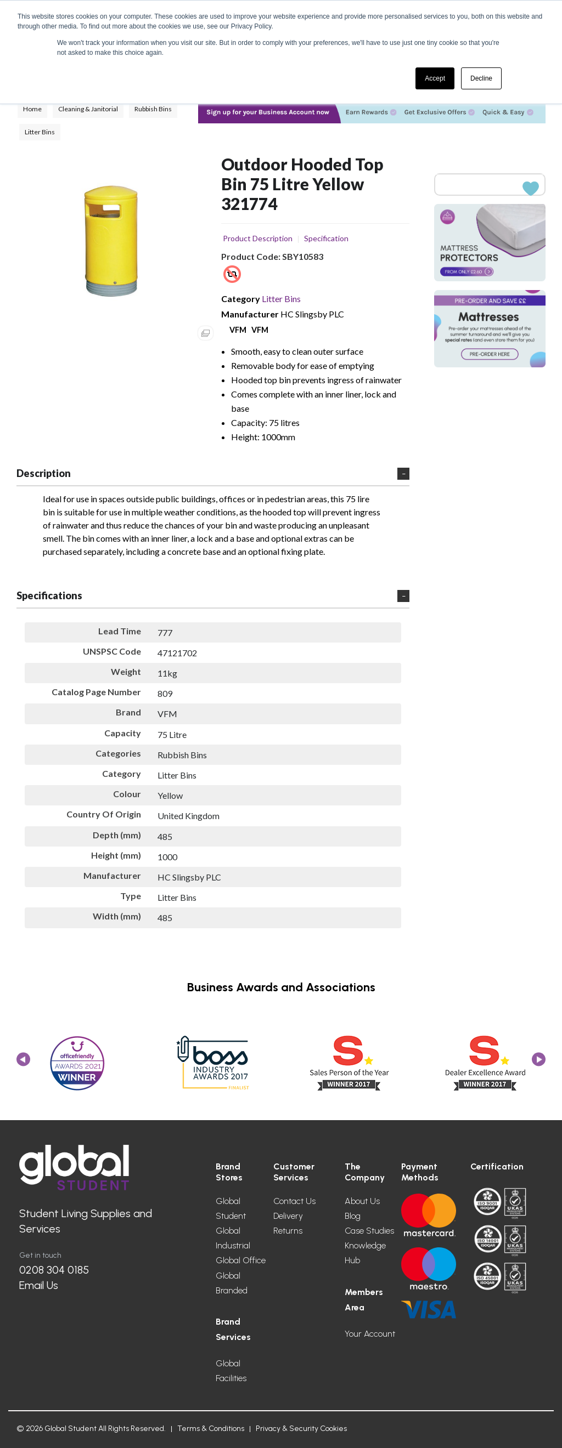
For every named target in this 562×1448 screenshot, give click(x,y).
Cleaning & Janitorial (88, 109)
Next (539, 1063)
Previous (23, 1063)
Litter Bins (40, 132)
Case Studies (369, 1230)
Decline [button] (481, 78)
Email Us (38, 1285)
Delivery (288, 1216)
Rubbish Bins (153, 109)
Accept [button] (435, 78)
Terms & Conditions (210, 1428)
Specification (326, 238)
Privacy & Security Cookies (301, 1428)
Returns (287, 1230)
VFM (238, 329)
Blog (353, 1216)
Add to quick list (530, 188)
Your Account (370, 1333)
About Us (362, 1201)
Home (32, 109)
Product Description (258, 238)
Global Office (241, 1260)
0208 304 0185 (54, 1269)
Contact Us (294, 1201)
